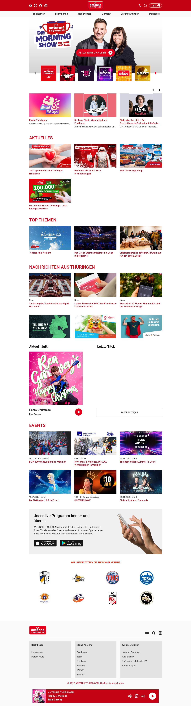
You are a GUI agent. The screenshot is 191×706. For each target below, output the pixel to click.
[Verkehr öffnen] (45, 5)
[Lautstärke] (130, 696)
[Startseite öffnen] (95, 5)
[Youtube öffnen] (30, 5)
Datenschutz (37, 656)
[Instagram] (160, 633)
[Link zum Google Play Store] (71, 543)
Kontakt (81, 674)
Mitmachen (61, 13)
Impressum (37, 652)
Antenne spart (129, 665)
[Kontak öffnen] (140, 5)
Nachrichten (85, 13)
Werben (80, 670)
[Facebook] (153, 633)
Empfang (81, 661)
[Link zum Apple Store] (45, 543)
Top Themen (38, 13)
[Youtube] (147, 633)
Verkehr (106, 13)
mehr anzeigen (129, 412)
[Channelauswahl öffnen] (145, 5)
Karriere (81, 665)
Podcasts (154, 13)
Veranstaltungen (130, 13)
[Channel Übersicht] (136, 696)
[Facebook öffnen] (40, 5)
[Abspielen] (152, 696)
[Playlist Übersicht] (143, 696)
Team (79, 656)
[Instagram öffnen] (35, 5)
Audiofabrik (128, 656)
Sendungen (82, 652)
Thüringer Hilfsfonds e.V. (134, 661)
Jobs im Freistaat (131, 652)
